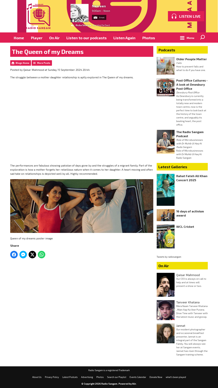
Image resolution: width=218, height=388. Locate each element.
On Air (54, 37)
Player (36, 37)
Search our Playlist (116, 377)
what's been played (176, 377)
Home (19, 37)
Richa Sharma (83, 25)
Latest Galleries (172, 166)
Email (99, 17)
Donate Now (156, 377)
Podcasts (166, 50)
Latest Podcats (70, 377)
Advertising (87, 377)
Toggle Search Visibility (203, 37)
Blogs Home (22, 63)
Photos (148, 37)
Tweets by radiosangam (169, 256)
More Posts (43, 63)
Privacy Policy (52, 377)
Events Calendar (138, 377)
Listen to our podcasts (86, 37)
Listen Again (124, 37)
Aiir (134, 383)
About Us (37, 377)
